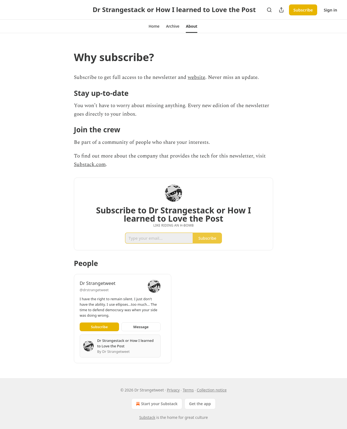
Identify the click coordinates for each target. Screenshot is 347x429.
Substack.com (90, 164)
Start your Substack (156, 404)
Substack (147, 417)
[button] (154, 26)
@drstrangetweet (94, 289)
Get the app (200, 403)
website (196, 77)
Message (141, 326)
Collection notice (212, 390)
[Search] (269, 9)
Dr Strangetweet (97, 283)
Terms (188, 390)
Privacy (173, 390)
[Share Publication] (281, 9)
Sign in (330, 10)
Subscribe (303, 10)
